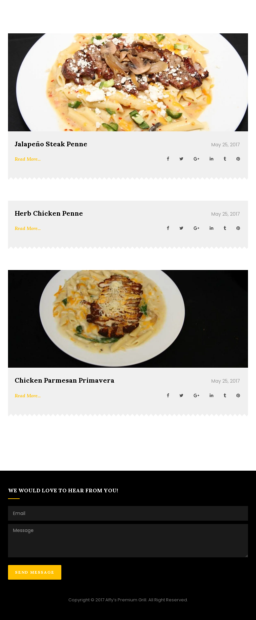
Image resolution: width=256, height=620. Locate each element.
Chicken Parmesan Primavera (64, 380)
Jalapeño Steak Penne (51, 144)
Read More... (28, 159)
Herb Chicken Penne (49, 213)
